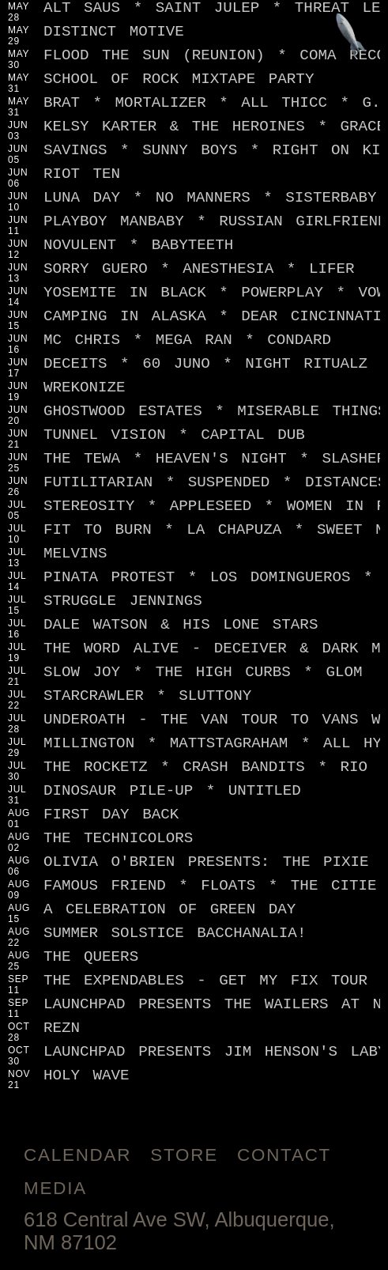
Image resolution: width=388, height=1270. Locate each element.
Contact (284, 1155)
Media (55, 1188)
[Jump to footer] (351, 37)
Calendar (77, 1155)
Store (184, 1155)
